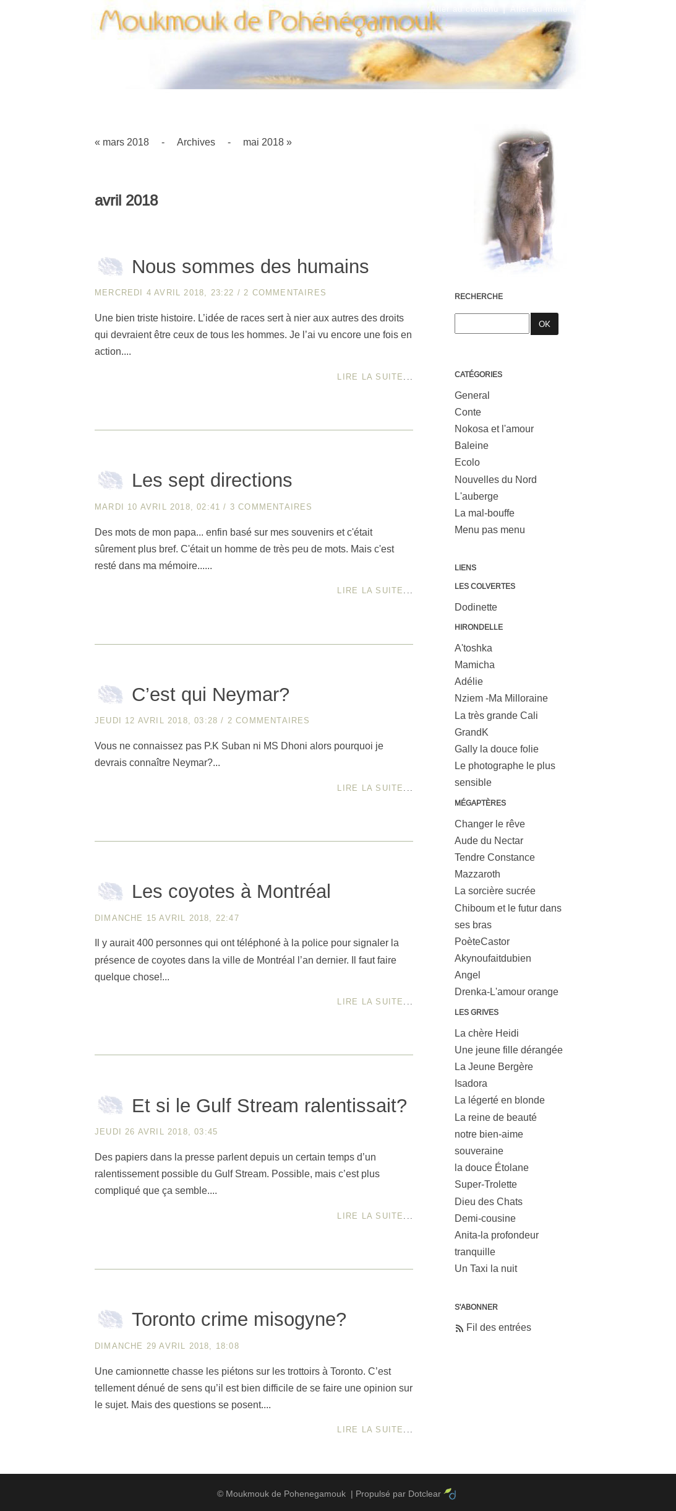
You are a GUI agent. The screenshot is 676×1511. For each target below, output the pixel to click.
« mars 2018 (122, 142)
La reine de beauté (496, 1117)
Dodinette (476, 607)
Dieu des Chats (489, 1201)
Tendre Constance (495, 857)
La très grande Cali (496, 715)
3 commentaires (271, 507)
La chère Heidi (487, 1033)
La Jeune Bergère (494, 1066)
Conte (468, 412)
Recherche (479, 296)
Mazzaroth (477, 874)
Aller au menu (539, 9)
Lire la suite (370, 376)
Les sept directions (212, 480)
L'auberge (476, 496)
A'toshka (473, 648)
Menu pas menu (490, 530)
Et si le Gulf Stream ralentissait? (269, 1106)
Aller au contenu (464, 9)
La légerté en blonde (500, 1100)
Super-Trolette (486, 1184)
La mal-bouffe (485, 513)
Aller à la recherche (621, 9)
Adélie (469, 681)
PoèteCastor (482, 941)
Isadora (471, 1083)
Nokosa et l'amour (494, 429)
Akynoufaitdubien (493, 958)
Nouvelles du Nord (496, 479)
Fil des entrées (498, 1327)
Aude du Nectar (489, 840)
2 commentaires (285, 292)
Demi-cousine (485, 1218)
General (472, 395)
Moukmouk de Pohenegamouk (338, 90)
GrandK (472, 732)
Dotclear (424, 1494)
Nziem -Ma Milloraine (501, 698)
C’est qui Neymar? (210, 694)
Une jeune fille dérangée (509, 1050)
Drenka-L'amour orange (506, 991)
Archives (196, 142)
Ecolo (467, 462)
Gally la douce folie (497, 749)
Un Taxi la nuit (486, 1268)
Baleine (472, 445)
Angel (468, 975)
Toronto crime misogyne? (239, 1319)
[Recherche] (492, 323)
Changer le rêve (490, 824)
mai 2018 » (267, 142)
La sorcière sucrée (495, 891)
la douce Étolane (492, 1167)
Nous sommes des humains (250, 266)
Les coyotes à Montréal (231, 891)
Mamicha (475, 665)
